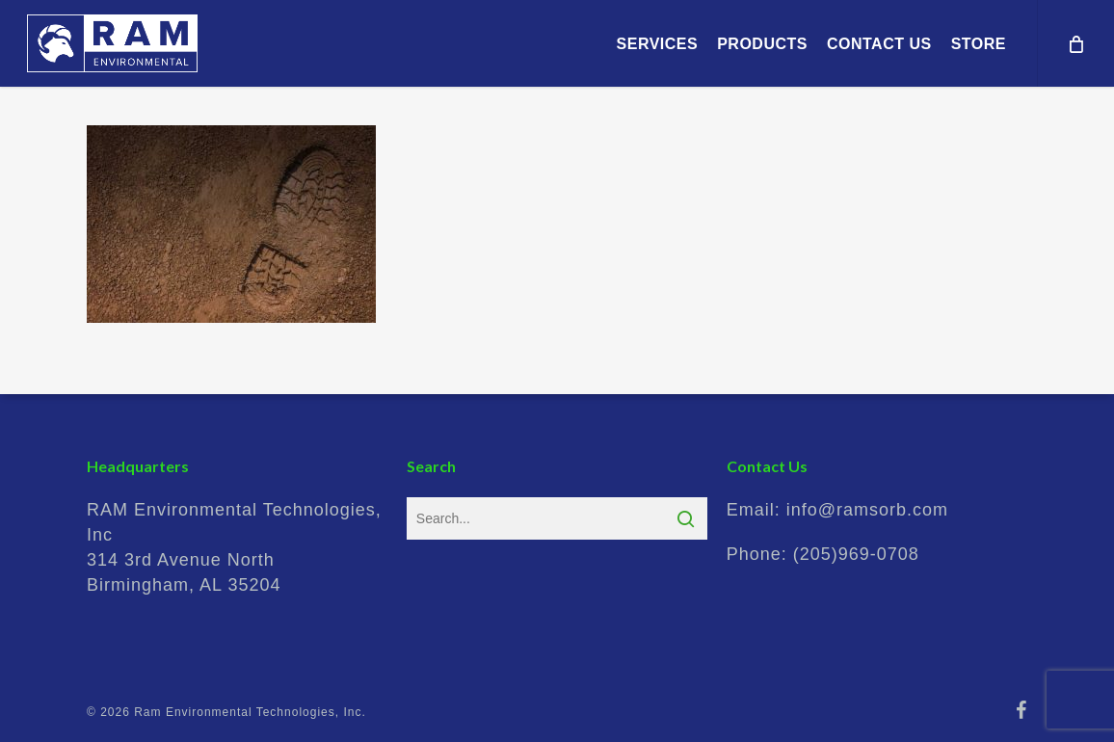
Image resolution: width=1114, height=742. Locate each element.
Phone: (823, 554)
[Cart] (1075, 43)
